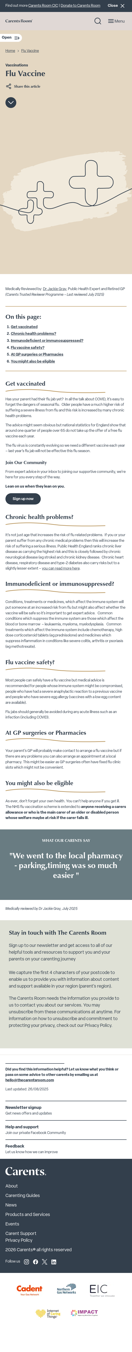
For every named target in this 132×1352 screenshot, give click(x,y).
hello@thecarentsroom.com (29, 1080)
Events (12, 1224)
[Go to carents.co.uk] (19, 21)
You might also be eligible (33, 362)
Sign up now (23, 499)
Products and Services (27, 1215)
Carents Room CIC (43, 6)
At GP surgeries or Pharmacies (37, 355)
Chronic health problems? (33, 334)
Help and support (22, 1127)
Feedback (14, 1146)
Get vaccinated (24, 327)
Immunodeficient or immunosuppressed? (47, 341)
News (11, 1205)
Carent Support (20, 1234)
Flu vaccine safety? (27, 348)
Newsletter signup (23, 1108)
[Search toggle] (98, 21)
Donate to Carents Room (80, 6)
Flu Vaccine (30, 51)
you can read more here (60, 568)
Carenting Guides (22, 1196)
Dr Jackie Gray (54, 289)
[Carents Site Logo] (17, 1172)
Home (10, 51)
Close (117, 6)
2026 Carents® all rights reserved (38, 1250)
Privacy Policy (18, 1240)
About (11, 1186)
